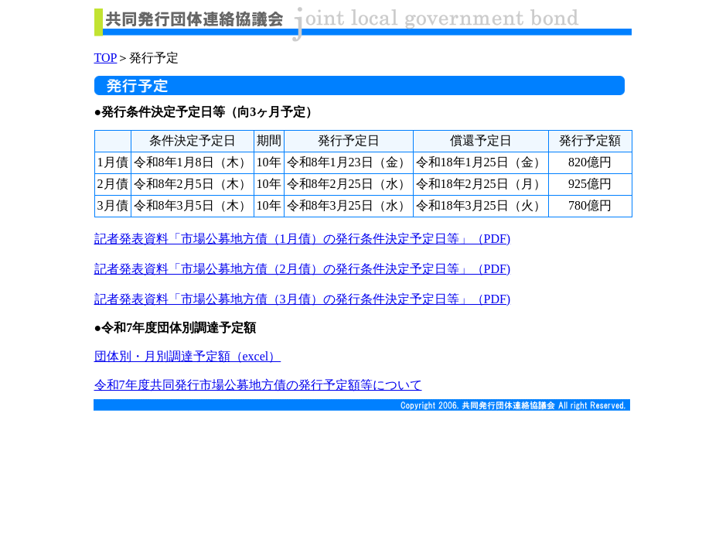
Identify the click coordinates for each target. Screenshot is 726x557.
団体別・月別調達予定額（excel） (187, 356)
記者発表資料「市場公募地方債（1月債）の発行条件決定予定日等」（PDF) (302, 238)
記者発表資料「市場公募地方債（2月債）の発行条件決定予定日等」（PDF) (302, 268)
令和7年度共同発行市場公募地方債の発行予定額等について (258, 384)
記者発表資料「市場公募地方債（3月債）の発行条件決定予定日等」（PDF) (302, 299)
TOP (106, 57)
